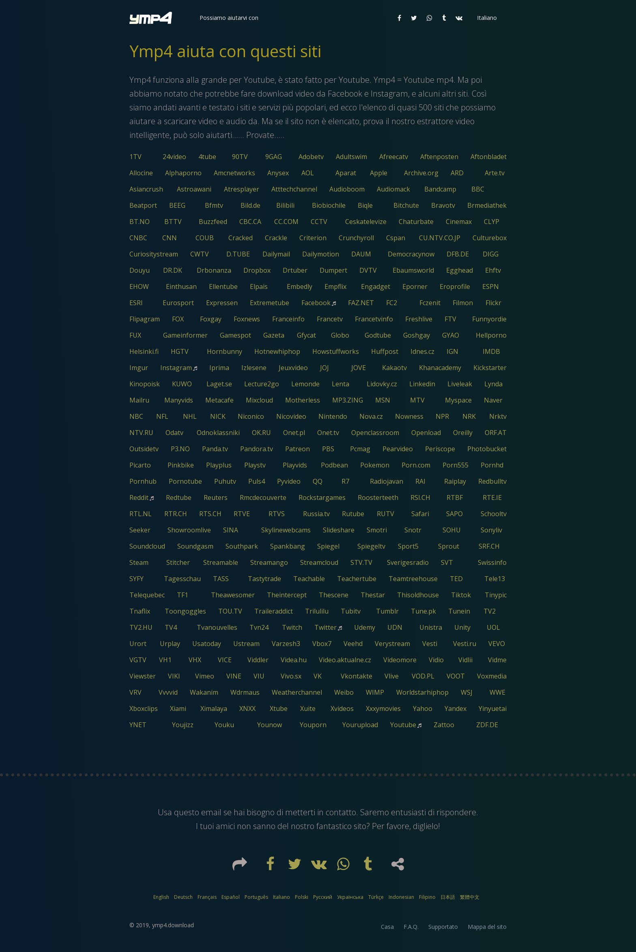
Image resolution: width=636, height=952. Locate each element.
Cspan (395, 237)
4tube (207, 156)
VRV (135, 692)
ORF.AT (496, 432)
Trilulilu (317, 611)
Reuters (216, 497)
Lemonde (305, 383)
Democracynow (411, 254)
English (161, 897)
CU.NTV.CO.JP (439, 237)
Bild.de (250, 205)
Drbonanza (214, 270)
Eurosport (178, 302)
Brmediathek (487, 205)
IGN (452, 351)
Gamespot (235, 335)
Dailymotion (320, 254)
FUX (135, 335)
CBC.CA (250, 221)
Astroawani (194, 189)
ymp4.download (173, 925)
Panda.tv (215, 448)
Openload (426, 432)
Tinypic (496, 594)
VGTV (137, 659)
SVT (447, 562)
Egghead (459, 270)
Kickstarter (490, 367)
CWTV (199, 254)
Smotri (377, 530)
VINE (233, 676)
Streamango (269, 562)
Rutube (353, 513)
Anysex (278, 172)
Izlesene (253, 367)
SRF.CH (489, 546)
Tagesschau (182, 578)
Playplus (219, 465)
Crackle (276, 237)
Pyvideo (289, 481)
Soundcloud (147, 546)
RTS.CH (210, 513)
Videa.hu (294, 659)
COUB (205, 237)
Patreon (297, 448)
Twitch (292, 627)
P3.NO (180, 448)
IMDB (491, 351)
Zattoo (444, 724)
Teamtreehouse (413, 578)
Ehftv (493, 270)
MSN (382, 400)
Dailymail (276, 254)
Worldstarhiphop (422, 692)
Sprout (448, 546)
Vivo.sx (291, 676)
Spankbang (287, 546)
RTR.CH (175, 513)
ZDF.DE (487, 724)
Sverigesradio (408, 562)
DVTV (368, 270)
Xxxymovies (383, 708)
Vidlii (465, 659)
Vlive (392, 676)
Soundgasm (195, 546)
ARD (457, 172)
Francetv (330, 318)
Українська (350, 897)
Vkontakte (356, 676)
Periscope (440, 448)
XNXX (247, 708)
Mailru (139, 400)
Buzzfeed (213, 221)
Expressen (222, 302)
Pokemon (374, 465)
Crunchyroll (356, 237)
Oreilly (463, 432)
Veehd (353, 643)
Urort (137, 643)
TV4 (171, 627)
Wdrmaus (245, 692)
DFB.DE (458, 254)
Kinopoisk (144, 383)
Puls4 (256, 481)
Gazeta (273, 335)
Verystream (392, 643)
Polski (301, 897)
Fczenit (429, 302)
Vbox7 (321, 643)
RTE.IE (492, 497)
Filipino (427, 897)
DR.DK (172, 270)
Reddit (138, 497)
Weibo (344, 692)
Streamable (220, 562)
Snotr (412, 530)
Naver (493, 400)
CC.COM (286, 221)
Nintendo (332, 416)
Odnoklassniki (218, 432)
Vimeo (204, 676)
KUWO (182, 383)
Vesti (429, 643)
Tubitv (351, 611)
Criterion (313, 237)
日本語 (447, 897)
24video (174, 156)
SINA (230, 530)
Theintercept (287, 594)
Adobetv (311, 156)
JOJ (324, 367)
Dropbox (257, 270)
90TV (240, 156)
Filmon (463, 302)
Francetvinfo (374, 318)
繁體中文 (469, 897)
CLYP (491, 221)
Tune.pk (423, 611)
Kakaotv (394, 367)
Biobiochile (329, 205)
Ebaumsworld (413, 270)
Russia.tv (316, 513)
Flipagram (144, 318)
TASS (221, 578)
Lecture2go (261, 383)
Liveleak (459, 383)
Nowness (409, 416)
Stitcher (178, 562)
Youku (224, 724)
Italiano (281, 897)
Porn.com (416, 465)
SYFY (136, 578)
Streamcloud (319, 562)
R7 (345, 481)
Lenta (340, 383)
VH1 (165, 659)
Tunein (459, 611)
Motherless (302, 400)
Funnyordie (489, 318)
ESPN (490, 286)
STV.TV (361, 562)
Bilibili (285, 205)
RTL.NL (140, 513)
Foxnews (247, 318)
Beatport (143, 205)
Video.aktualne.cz (345, 659)
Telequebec (147, 594)
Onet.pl (294, 432)
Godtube (378, 335)
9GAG (273, 156)
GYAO (450, 335)
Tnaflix (139, 611)
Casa (387, 926)
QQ (317, 481)
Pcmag (360, 448)
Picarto (140, 465)
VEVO (496, 643)
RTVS (277, 513)
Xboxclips (143, 708)
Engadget (375, 286)
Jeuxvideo (293, 367)
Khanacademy (440, 367)
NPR (442, 416)
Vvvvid (168, 692)
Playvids (295, 465)
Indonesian (401, 897)
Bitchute (406, 205)
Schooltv (494, 513)
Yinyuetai (493, 708)
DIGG (490, 254)
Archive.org (421, 172)
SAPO (454, 513)
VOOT (456, 676)
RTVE (242, 513)
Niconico (251, 416)
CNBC (138, 237)
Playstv (255, 465)
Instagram (176, 367)
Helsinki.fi (144, 351)
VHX (195, 659)
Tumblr (387, 611)
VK (318, 676)
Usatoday (206, 643)
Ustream (246, 643)
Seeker (139, 530)
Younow (269, 724)
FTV (450, 318)
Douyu (139, 270)
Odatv (174, 432)
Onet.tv (328, 432)
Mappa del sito (487, 926)
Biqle (365, 205)
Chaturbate (416, 221)
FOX (178, 318)
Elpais (259, 286)
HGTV (180, 351)
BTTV (173, 221)
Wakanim (204, 692)
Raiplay (455, 481)
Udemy (364, 627)
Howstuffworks (335, 351)
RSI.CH (420, 497)
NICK (218, 416)
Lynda (493, 383)
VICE (225, 659)
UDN (394, 627)
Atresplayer (241, 189)
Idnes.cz (422, 351)
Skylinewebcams (286, 530)
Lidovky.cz (382, 383)
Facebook (316, 302)
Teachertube (356, 578)
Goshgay (416, 335)
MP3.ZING (347, 400)
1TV (135, 156)
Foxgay (210, 318)
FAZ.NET (361, 302)
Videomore (400, 659)
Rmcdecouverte (263, 497)
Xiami (178, 708)
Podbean (334, 465)
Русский (322, 897)
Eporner (415, 286)
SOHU (452, 530)
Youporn (313, 724)
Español (230, 897)
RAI (420, 481)
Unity (462, 627)
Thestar (373, 594)
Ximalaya (213, 708)
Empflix (335, 286)
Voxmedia (492, 676)
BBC (477, 189)
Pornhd (492, 465)
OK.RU (261, 432)
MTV (417, 400)
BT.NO (139, 221)
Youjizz (182, 724)
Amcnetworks (234, 172)
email (211, 812)
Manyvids (178, 400)
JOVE (358, 367)
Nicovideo (291, 416)
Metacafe (219, 400)
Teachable (309, 578)
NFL (162, 416)
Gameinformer (185, 335)
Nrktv (498, 416)
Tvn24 (259, 627)
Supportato (443, 926)
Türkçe (376, 897)
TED (456, 578)
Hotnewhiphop (277, 351)
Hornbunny (224, 351)
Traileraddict (273, 611)
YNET (137, 724)
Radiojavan (386, 481)
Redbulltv (492, 481)
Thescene (333, 594)
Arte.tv (495, 172)
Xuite (308, 708)
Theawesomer (233, 594)
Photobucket (487, 448)
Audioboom (347, 189)
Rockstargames (322, 497)
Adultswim (351, 156)
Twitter (325, 627)
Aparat (345, 172)
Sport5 (408, 546)
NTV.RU (141, 432)
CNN (169, 237)
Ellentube (223, 286)
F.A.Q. (411, 926)
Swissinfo (492, 562)
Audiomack (393, 189)
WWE (497, 692)
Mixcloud (259, 400)
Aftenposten (439, 156)
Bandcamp (440, 189)
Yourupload (360, 724)
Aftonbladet (489, 156)
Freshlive (418, 318)
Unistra (430, 627)
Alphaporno (183, 172)
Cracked (240, 237)
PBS (328, 448)
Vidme (497, 659)
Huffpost (384, 351)
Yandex (455, 708)
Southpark (242, 546)
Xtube (279, 708)
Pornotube (185, 481)
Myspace (458, 400)
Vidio (436, 659)
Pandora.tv (256, 448)
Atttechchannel (294, 189)
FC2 (391, 302)
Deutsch (183, 897)
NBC (136, 416)
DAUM (361, 254)
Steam (138, 562)
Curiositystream (153, 254)
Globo (340, 335)
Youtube (403, 724)
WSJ (467, 692)
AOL (307, 172)
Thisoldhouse (418, 594)
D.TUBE (238, 254)
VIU (259, 676)
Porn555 (455, 465)
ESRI (136, 302)
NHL (190, 416)
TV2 (489, 611)
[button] (228, 18)
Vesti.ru (464, 643)
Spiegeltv (371, 546)
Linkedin (422, 383)
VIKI (174, 676)
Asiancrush (146, 189)
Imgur (138, 367)
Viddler (258, 659)
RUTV (385, 513)
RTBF (455, 497)
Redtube (178, 497)
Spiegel (328, 546)
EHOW (139, 286)
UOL (493, 627)
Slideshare (339, 530)
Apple (378, 172)
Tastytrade (264, 578)
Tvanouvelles (217, 627)
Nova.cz (371, 416)
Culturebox (490, 237)
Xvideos (342, 708)
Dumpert (333, 270)
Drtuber (295, 270)
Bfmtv (214, 205)
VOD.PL (423, 676)
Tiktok (461, 594)
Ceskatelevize (366, 221)
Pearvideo (397, 448)
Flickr (493, 302)
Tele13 (494, 578)
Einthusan (181, 286)
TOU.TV (230, 611)
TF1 (182, 594)
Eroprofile (455, 286)
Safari (420, 513)
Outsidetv (144, 448)
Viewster (142, 676)
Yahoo (422, 708)
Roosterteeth (378, 497)
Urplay (170, 643)
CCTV (319, 221)
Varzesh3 (286, 643)
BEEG (177, 205)
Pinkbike (181, 465)
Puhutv (225, 481)
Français (207, 897)
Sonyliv (491, 530)
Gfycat (306, 335)
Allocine (141, 172)
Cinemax (459, 221)
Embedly (299, 286)
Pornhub (143, 481)
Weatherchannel (297, 692)
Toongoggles (185, 611)
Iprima (219, 367)
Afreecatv (393, 156)
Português (256, 897)
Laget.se (219, 383)
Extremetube (269, 302)
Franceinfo (288, 318)
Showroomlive (189, 530)
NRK (469, 416)
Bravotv (443, 205)
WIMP (375, 692)
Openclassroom (375, 432)
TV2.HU (141, 627)
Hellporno (491, 335)
